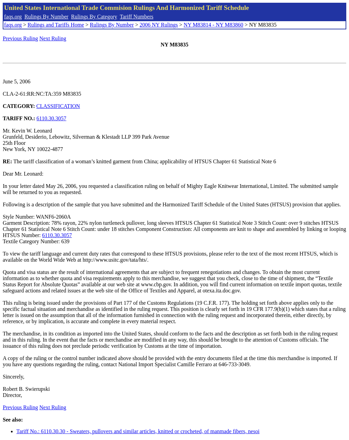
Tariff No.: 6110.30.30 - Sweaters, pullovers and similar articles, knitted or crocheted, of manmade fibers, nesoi (137, 431)
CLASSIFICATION (58, 106)
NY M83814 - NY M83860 (213, 25)
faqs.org (13, 16)
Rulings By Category (94, 16)
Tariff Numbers (136, 16)
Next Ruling (53, 38)
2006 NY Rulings (159, 25)
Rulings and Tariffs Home (56, 25)
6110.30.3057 (51, 118)
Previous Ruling (20, 38)
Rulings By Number (47, 16)
